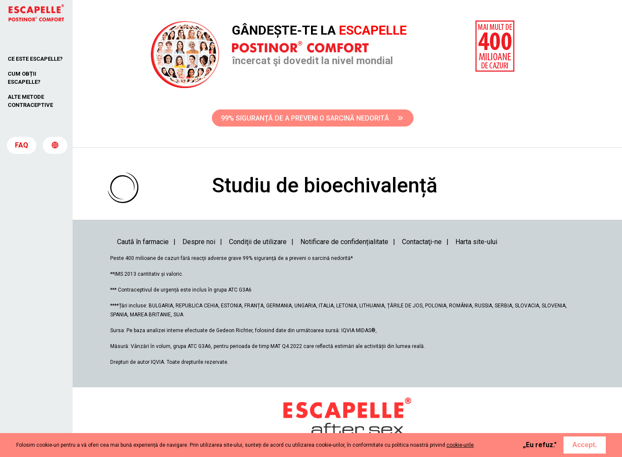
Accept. (584, 444)
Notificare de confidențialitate (344, 242)
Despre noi (198, 242)
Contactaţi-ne (422, 242)
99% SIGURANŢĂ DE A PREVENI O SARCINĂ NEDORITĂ (312, 118)
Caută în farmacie (143, 242)
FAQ (21, 146)
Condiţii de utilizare (258, 242)
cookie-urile (460, 445)
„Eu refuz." (540, 445)
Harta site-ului (476, 242)
